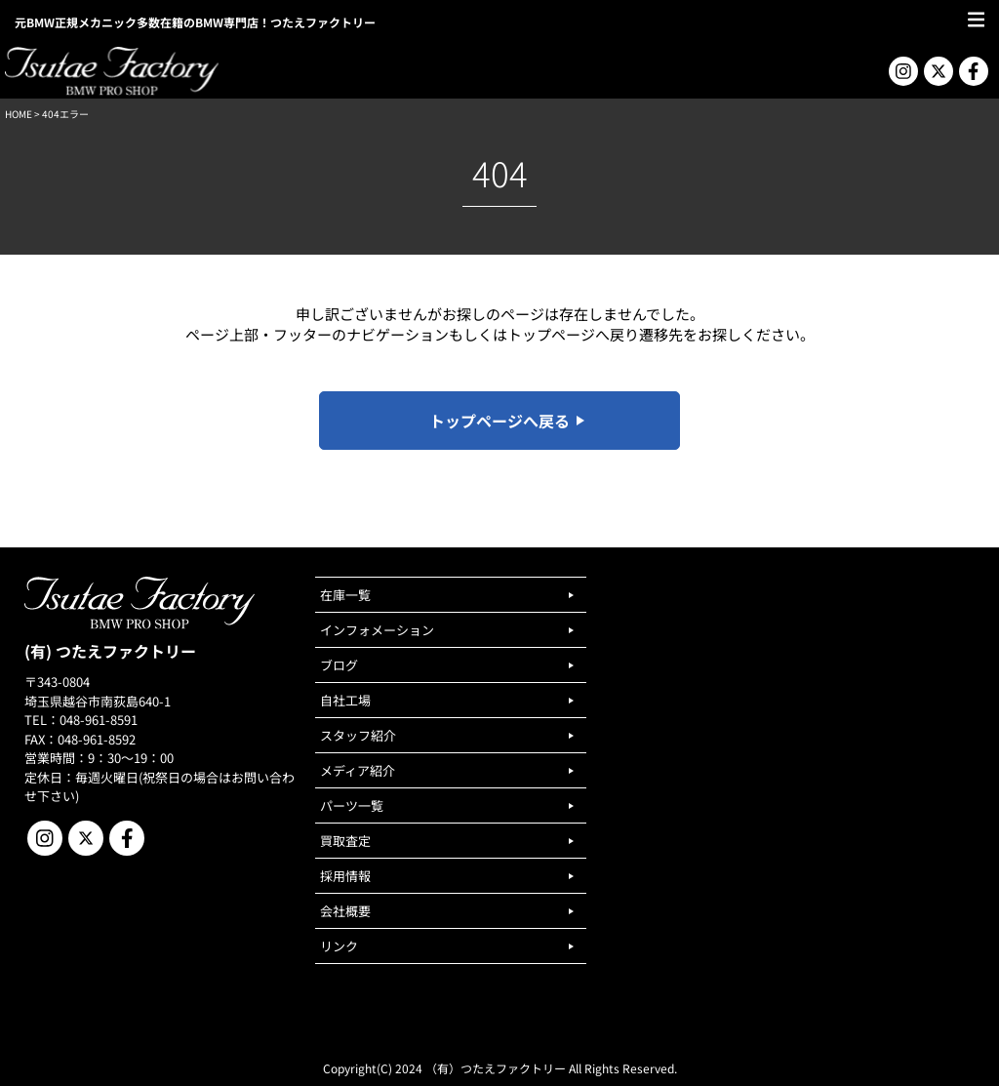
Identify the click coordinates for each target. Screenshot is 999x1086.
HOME (18, 113)
